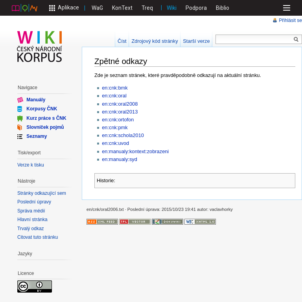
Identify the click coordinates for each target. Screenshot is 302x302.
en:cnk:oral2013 (120, 112)
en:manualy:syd (119, 159)
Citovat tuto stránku (37, 237)
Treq (147, 8)
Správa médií (31, 211)
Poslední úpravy (34, 202)
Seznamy (36, 136)
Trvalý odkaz (30, 228)
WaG (97, 8)
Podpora (196, 8)
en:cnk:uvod (115, 143)
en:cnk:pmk (114, 127)
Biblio (222, 8)
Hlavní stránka (32, 219)
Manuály (35, 99)
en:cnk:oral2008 (120, 104)
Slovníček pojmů (45, 127)
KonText (122, 8)
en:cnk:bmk (114, 88)
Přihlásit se (290, 20)
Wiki (172, 8)
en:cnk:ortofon (118, 120)
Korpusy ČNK (41, 109)
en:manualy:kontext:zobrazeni (135, 151)
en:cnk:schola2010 (123, 135)
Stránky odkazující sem (41, 193)
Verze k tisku (30, 165)
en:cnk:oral (114, 96)
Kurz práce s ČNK (46, 118)
